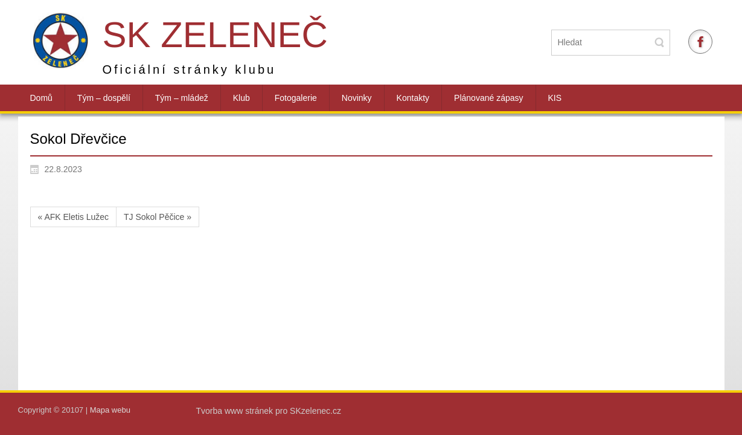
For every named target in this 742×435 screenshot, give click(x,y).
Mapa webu (110, 409)
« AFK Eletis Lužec (73, 217)
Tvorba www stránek (235, 411)
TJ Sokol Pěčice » (157, 217)
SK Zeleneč (215, 34)
